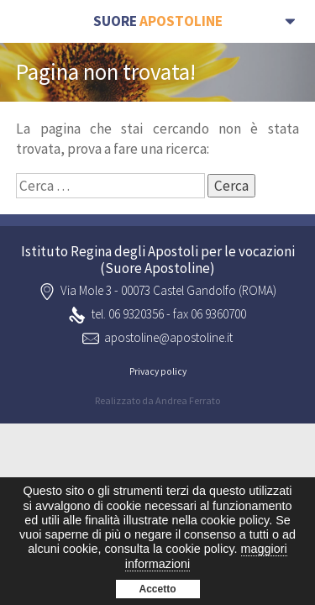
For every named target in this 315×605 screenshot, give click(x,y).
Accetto (157, 589)
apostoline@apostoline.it (168, 337)
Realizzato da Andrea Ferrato (157, 400)
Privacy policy (157, 371)
